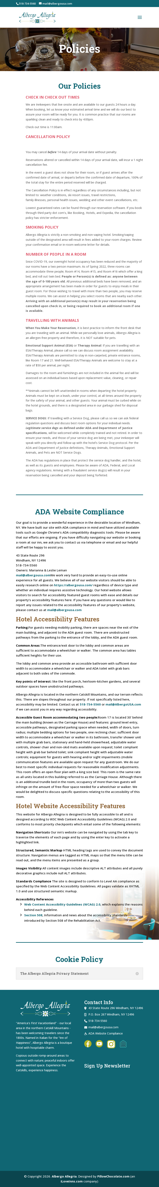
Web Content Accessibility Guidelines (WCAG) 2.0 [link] (62, 904)
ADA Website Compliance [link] (105, 1033)
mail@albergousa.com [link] (33, 575)
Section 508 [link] (33, 915)
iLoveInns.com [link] (72, 1181)
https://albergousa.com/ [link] (73, 585)
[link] (37, 17)
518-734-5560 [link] (27, 3)
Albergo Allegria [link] (63, 1176)
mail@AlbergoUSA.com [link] (123, 704)
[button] (139, 17)
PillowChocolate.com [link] (113, 1176)
